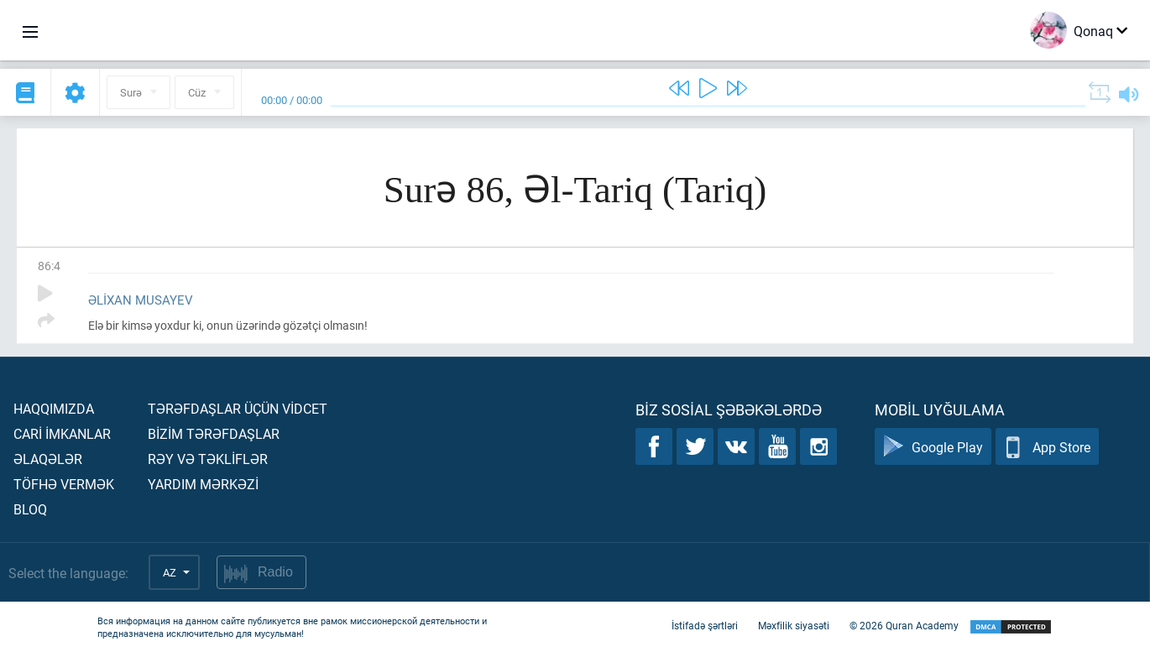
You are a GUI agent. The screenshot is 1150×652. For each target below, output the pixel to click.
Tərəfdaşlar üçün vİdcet (237, 408)
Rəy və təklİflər (208, 458)
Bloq (30, 509)
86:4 (49, 266)
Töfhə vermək (63, 484)
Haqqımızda (53, 408)
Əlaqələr (47, 458)
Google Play (933, 447)
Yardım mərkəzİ (203, 484)
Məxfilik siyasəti (793, 625)
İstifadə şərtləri (705, 625)
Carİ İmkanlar (62, 433)
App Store (1047, 447)
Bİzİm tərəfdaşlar (214, 433)
